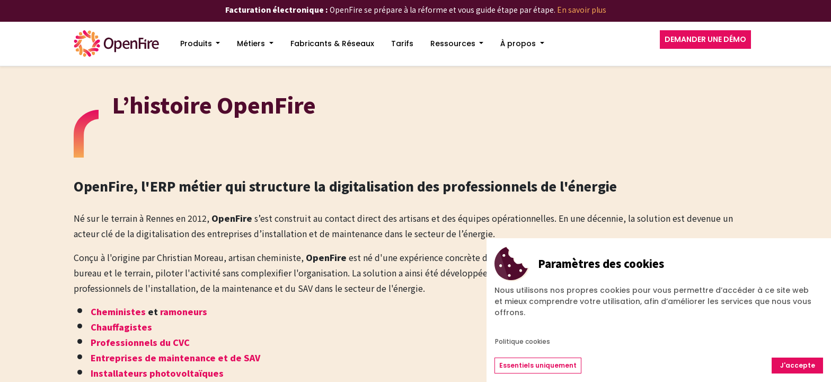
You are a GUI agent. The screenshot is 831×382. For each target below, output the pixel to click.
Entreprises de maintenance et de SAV (175, 357)
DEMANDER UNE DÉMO (705, 39)
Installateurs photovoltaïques (157, 373)
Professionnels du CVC (140, 342)
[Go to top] (802, 335)
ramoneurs (183, 311)
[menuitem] (200, 44)
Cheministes (118, 311)
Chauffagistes (121, 326)
